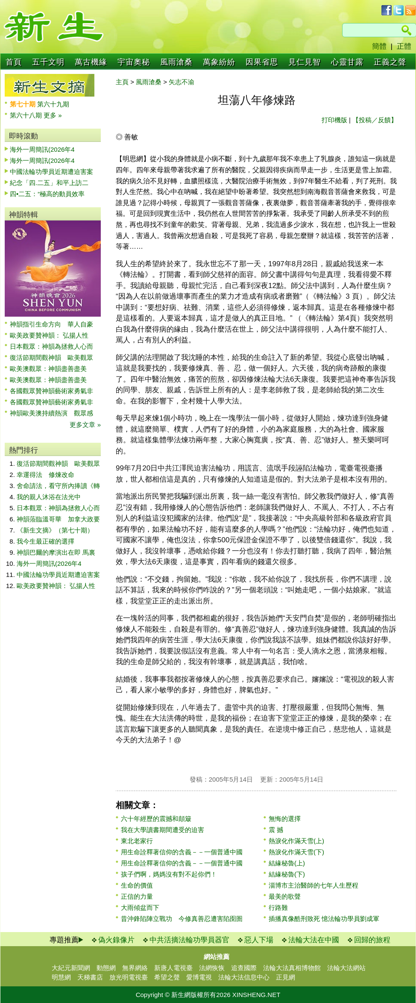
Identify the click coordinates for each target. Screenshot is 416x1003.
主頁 (122, 81)
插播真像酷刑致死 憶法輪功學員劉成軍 (324, 918)
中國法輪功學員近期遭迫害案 (51, 171)
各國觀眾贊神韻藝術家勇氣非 (51, 390)
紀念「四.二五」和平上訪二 (49, 182)
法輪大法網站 (346, 967)
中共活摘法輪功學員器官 (189, 940)
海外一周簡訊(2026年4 (42, 149)
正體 (404, 46)
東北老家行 (137, 840)
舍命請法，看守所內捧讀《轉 (58, 485)
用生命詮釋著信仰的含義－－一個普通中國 (182, 852)
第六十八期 (27, 115)
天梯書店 (90, 977)
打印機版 (334, 120)
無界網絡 (135, 967)
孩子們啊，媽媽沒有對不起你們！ (169, 874)
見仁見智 (304, 62)
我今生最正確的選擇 (45, 541)
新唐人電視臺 (173, 967)
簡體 (379, 46)
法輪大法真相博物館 (292, 967)
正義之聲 (390, 62)
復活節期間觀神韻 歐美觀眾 (51, 357)
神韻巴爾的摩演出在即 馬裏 (56, 552)
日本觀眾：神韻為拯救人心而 (51, 346)
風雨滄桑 (176, 62)
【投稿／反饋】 (374, 120)
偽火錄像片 (116, 940)
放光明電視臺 (128, 977)
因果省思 (262, 62)
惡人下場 (258, 940)
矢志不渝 (181, 81)
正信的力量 (137, 896)
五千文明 (48, 62)
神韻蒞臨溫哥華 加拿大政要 (58, 519)
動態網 (106, 967)
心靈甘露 (347, 62)
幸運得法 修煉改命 (45, 474)
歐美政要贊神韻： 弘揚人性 (49, 335)
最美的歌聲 (285, 896)
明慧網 (61, 977)
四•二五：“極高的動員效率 (47, 193)
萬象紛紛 (219, 62)
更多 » (53, 115)
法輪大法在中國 (313, 940)
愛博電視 (199, 977)
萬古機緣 (91, 62)
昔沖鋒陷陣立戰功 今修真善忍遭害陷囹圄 (182, 918)
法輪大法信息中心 (244, 977)
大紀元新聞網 (71, 967)
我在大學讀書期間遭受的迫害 (162, 829)
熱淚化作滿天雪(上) (296, 840)
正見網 (285, 977)
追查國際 (244, 967)
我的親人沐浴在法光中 (49, 496)
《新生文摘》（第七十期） (55, 530)
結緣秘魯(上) (287, 863)
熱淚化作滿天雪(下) (296, 852)
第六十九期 (53, 104)
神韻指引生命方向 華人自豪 (51, 324)
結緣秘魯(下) (287, 874)
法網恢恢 (212, 967)
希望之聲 (167, 977)
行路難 (278, 907)
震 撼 (276, 829)
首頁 (14, 62)
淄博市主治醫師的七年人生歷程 (313, 885)
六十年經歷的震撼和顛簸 (156, 818)
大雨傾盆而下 (140, 907)
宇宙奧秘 (133, 62)
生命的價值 (137, 885)
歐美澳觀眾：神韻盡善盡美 (51, 368)
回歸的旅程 (372, 940)
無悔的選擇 (285, 818)
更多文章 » (85, 424)
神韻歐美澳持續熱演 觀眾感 (51, 413)
